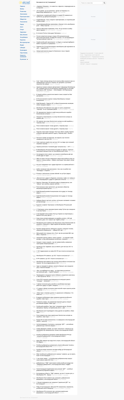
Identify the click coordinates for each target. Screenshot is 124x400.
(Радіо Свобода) (61, 12)
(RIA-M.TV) (58, 325)
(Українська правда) (62, 109)
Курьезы (22, 39)
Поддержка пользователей (86, 53)
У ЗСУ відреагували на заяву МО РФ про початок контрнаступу (55, 251)
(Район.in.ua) (59, 43)
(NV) (44, 248)
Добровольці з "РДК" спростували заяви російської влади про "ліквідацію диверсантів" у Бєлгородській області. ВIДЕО (54, 363)
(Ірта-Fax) (38, 166)
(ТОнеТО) (70, 129)
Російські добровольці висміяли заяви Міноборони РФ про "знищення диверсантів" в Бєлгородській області (53, 335)
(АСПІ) (71, 255)
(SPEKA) (42, 312)
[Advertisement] (54, 67)
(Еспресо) (52, 114)
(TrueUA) (38, 337)
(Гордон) (51, 84)
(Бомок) (53, 355)
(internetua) (46, 96)
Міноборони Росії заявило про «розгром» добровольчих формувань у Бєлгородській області (53, 378)
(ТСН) (53, 215)
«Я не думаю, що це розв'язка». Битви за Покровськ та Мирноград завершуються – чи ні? (52, 11)
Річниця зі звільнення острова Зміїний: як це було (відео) (53, 173)
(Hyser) (52, 170)
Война (22, 8)
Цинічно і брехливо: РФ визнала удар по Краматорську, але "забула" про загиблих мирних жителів (54, 183)
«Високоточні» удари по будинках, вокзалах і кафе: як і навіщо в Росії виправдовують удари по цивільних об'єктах (55, 178)
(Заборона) (55, 139)
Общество (23, 19)
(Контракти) (49, 211)
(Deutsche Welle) (54, 281)
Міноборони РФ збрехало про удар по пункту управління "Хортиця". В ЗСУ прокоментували (53, 108)
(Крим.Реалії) (71, 151)
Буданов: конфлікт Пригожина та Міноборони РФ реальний (54, 205)
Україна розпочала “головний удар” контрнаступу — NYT (53, 146)
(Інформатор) (52, 48)
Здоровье (23, 32)
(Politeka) (53, 105)
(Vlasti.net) (52, 317)
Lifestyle (22, 47)
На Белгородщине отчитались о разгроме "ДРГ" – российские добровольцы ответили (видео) (54, 324)
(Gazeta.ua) (63, 33)
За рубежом (24, 37)
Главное (22, 6)
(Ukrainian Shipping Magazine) (43, 175)
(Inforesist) (61, 393)
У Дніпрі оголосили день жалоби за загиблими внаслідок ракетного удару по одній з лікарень (53, 284)
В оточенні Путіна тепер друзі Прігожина (48, 33)
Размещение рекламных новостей (88, 58)
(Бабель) (38, 225)
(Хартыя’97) (46, 8)
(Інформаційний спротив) (56, 25)
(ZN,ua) (72, 146)
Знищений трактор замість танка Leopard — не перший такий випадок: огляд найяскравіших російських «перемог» (54, 238)
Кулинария (23, 50)
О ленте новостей (99, 53)
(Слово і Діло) (53, 267)
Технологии (23, 21)
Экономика (23, 14)
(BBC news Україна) (50, 30)
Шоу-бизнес (23, 34)
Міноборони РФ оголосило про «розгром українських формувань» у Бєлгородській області (52, 392)
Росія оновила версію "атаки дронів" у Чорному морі (52, 125)
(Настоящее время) (58, 39)
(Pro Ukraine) (63, 184)
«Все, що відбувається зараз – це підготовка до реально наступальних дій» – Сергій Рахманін (53, 271)
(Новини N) (54, 188)
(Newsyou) (43, 193)
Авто (21, 27)
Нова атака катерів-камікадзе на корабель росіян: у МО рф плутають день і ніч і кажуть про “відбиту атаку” (54, 219)
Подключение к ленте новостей (92, 55)
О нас (81, 55)
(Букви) (56, 243)
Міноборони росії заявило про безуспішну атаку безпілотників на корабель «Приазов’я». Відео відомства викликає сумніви (55, 223)
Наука (22, 24)
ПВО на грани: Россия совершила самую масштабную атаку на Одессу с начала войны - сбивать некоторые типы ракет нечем (55, 159)
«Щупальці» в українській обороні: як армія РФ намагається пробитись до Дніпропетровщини (54, 15)
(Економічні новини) (57, 346)
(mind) (64, 230)
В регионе (23, 59)
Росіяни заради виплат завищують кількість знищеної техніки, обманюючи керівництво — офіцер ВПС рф (54, 229)
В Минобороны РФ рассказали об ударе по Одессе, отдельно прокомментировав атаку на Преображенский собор (54, 150)
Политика (23, 11)
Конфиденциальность (85, 56)
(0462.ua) (47, 21)
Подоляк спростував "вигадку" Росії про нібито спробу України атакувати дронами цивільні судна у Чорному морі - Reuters (55, 132)
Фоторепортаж (25, 42)
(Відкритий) (61, 285)
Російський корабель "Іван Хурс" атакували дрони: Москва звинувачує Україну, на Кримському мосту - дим (53, 307)
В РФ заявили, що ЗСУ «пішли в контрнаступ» (50, 258)
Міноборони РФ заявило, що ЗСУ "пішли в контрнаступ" (53, 255)
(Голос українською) (70, 220)
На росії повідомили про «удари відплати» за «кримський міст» (55, 164)
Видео (22, 45)
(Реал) (38, 252)
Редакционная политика (98, 56)
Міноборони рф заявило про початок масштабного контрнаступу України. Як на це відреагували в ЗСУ (55, 262)
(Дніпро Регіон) (46, 290)
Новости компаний (23, 56)
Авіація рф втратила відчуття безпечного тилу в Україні (53, 51)
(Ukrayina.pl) (68, 308)
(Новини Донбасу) (45, 351)
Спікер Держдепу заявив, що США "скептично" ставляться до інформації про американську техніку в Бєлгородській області (54, 329)
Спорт (22, 29)
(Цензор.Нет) (39, 91)
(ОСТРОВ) (58, 303)
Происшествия (24, 16)
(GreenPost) (71, 239)
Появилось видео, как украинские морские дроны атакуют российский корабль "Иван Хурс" (53, 302)
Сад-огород (23, 52)
